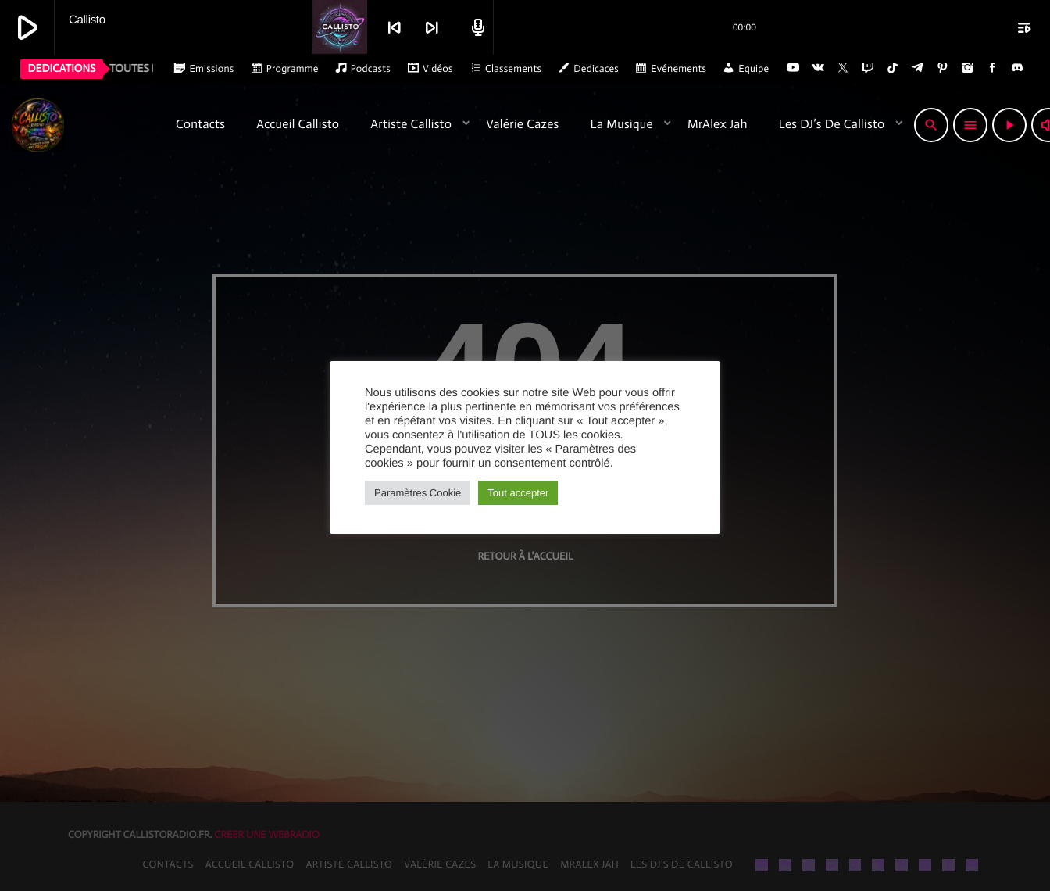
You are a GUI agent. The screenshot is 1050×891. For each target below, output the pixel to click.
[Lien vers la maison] (85, 125)
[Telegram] (918, 68)
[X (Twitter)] (843, 68)
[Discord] (1017, 68)
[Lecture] (1007, 125)
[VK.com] (818, 68)
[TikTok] (893, 68)
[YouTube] (793, 68)
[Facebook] (992, 68)
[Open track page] (476, 27)
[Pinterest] (943, 68)
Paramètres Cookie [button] (417, 493)
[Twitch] (868, 68)
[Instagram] (967, 68)
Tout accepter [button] (518, 493)
